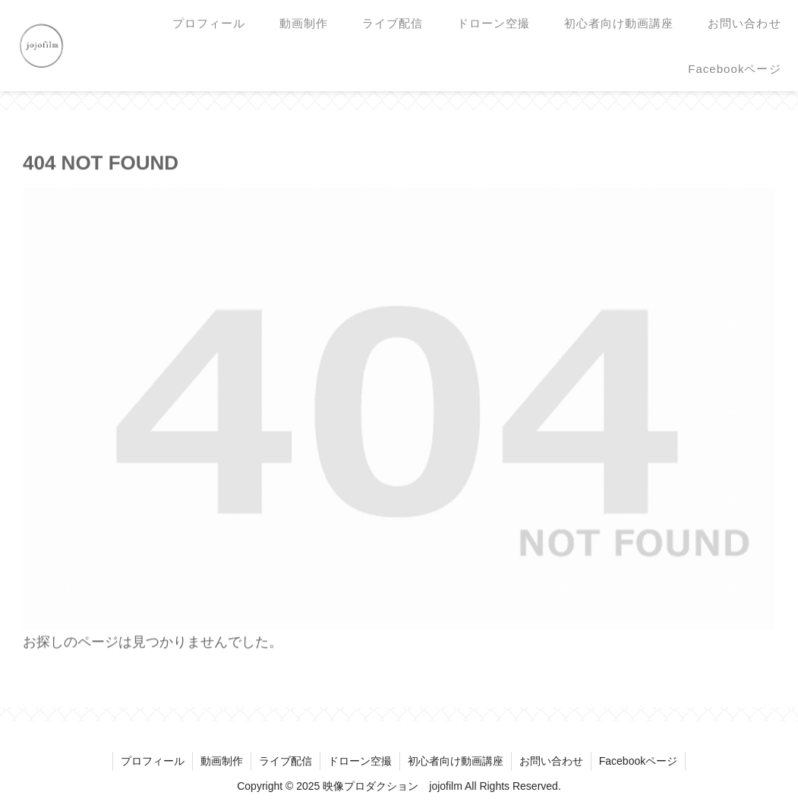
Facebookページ (638, 761)
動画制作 (221, 761)
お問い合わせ (551, 761)
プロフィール (153, 761)
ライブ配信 (285, 761)
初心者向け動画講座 (455, 761)
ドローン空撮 (360, 761)
